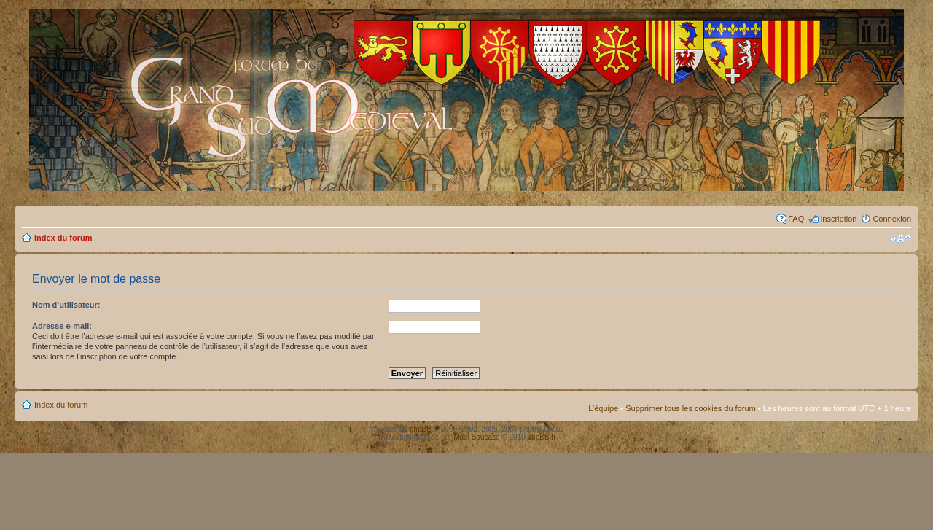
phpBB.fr (542, 437)
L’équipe (603, 408)
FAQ (796, 218)
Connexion (892, 218)
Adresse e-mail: (62, 325)
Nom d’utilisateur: (66, 304)
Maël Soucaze (476, 437)
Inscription (838, 218)
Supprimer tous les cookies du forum (690, 408)
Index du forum (63, 237)
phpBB (421, 429)
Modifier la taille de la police (900, 239)
